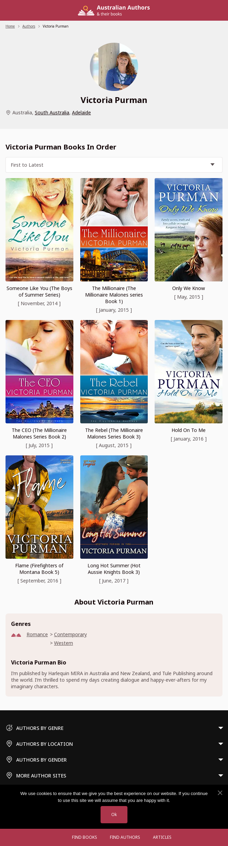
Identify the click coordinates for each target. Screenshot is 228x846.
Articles (162, 837)
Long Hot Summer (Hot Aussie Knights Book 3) (114, 568)
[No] (220, 793)
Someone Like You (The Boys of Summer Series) (39, 291)
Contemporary (70, 634)
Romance (37, 634)
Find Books (84, 837)
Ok (114, 814)
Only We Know (188, 288)
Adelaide (81, 112)
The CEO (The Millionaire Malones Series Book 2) (39, 433)
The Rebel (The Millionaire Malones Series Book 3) (114, 433)
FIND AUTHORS (125, 837)
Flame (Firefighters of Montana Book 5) (39, 568)
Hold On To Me (189, 430)
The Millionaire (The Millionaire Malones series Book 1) (114, 295)
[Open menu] (59, 837)
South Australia (52, 112)
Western (63, 643)
